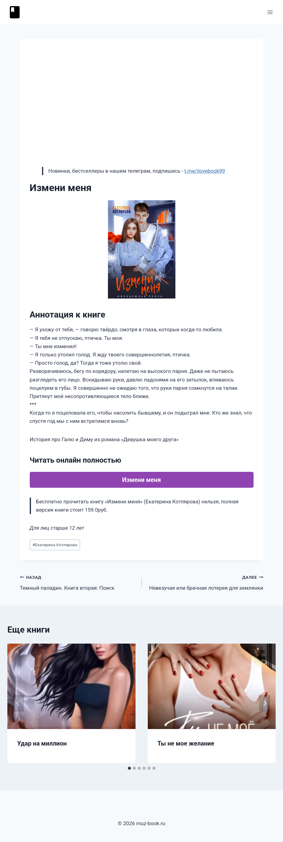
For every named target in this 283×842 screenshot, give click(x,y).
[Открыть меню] (270, 12)
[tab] (129, 768)
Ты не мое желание (186, 743)
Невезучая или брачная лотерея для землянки (205, 582)
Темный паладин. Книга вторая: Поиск (78, 582)
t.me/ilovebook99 (204, 171)
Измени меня (141, 479)
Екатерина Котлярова (55, 544)
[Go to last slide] (18, 703)
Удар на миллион (42, 743)
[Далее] (264, 703)
